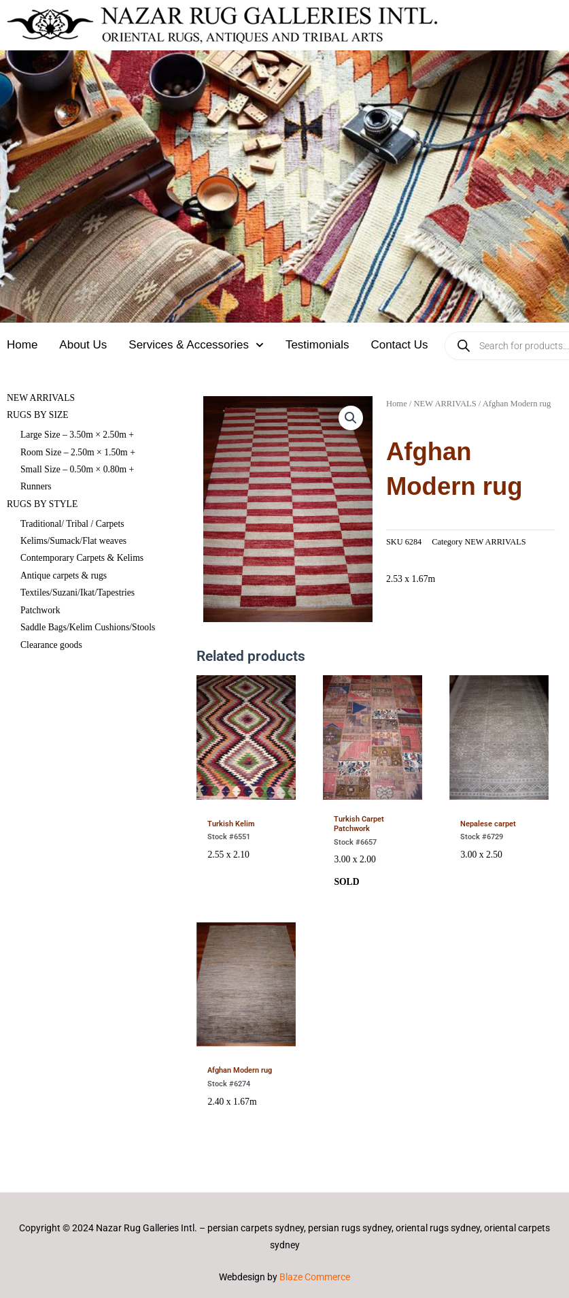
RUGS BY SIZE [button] (38, 415)
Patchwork (40, 610)
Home (22, 344)
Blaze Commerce (314, 1276)
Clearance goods (51, 645)
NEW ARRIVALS (41, 398)
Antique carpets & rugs (63, 575)
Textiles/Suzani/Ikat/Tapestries (77, 592)
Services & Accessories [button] (196, 345)
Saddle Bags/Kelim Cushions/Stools (87, 627)
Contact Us (399, 344)
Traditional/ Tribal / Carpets (72, 524)
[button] (351, 418)
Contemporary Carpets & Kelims (81, 558)
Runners (36, 486)
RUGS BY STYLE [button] (42, 504)
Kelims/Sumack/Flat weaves (73, 541)
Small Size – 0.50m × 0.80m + (77, 469)
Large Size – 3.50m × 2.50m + (77, 434)
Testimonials (317, 344)
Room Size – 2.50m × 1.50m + (77, 452)
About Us (83, 344)
